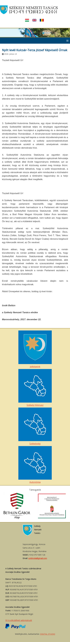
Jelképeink (35, 349)
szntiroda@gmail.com (37, 558)
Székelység (35, 426)
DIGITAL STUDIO (47, 634)
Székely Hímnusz (35, 388)
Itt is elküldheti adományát (18, 620)
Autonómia (35, 465)
